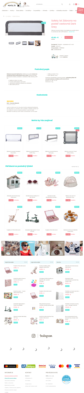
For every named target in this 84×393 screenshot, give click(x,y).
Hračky (12, 10)
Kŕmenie (45, 10)
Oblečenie (5, 10)
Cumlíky (52, 10)
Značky (77, 10)
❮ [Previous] (2, 249)
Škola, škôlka (19, 10)
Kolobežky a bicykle (61, 10)
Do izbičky (28, 10)
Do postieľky (36, 10)
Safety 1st (57, 46)
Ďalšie (71, 10)
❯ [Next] (81, 249)
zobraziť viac (72, 31)
